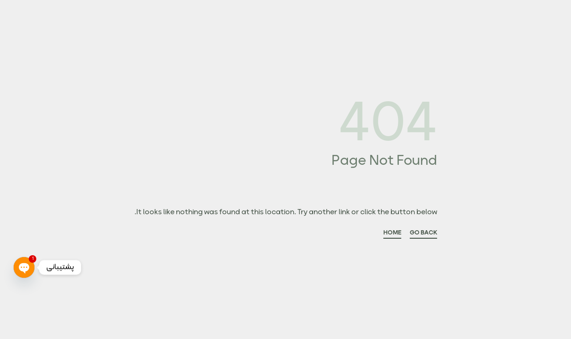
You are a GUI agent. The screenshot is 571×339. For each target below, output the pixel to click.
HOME (392, 234)
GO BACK (423, 234)
